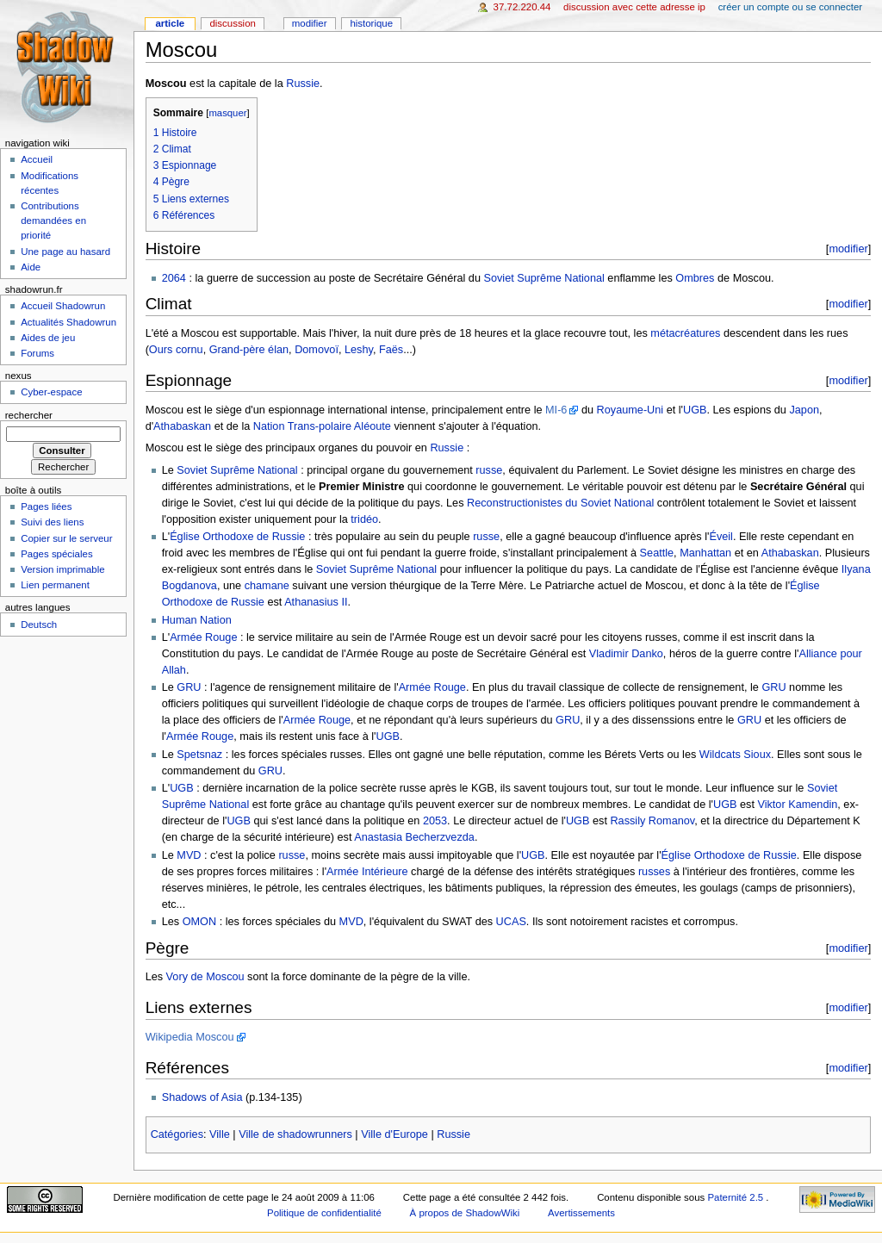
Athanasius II (315, 602)
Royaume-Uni (630, 410)
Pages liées (46, 506)
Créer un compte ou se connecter (790, 7)
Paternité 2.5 (736, 1197)
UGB (695, 410)
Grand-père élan (249, 350)
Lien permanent (55, 585)
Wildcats (720, 755)
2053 (435, 821)
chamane (267, 586)
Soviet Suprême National (544, 278)
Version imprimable (62, 569)
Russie (303, 84)
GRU (189, 687)
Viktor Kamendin (797, 805)
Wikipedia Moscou (190, 1037)
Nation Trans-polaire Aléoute (322, 426)
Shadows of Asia (202, 1097)
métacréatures (685, 333)
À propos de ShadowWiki (465, 1213)
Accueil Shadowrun (63, 306)
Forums (37, 353)
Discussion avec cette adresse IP (634, 7)
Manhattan (705, 553)
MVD (189, 855)
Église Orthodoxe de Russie (237, 537)
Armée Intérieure (367, 872)
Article (169, 23)
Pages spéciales (56, 554)
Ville (219, 1134)
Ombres (694, 278)
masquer (227, 113)
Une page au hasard (65, 251)
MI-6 (556, 410)
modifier (848, 248)
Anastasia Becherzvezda (414, 837)
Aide (30, 267)
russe (488, 470)
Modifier (309, 23)
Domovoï (317, 350)
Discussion (232, 23)
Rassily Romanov (652, 821)
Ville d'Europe (394, 1134)
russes (654, 872)
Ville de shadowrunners (295, 1134)
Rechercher (29, 415)
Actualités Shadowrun (68, 322)
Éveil (721, 537)
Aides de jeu (48, 338)
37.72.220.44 (522, 7)
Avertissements (581, 1213)
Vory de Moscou (205, 977)
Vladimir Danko (626, 654)
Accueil (37, 159)
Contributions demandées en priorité (53, 220)
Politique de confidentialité (324, 1213)
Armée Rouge (203, 637)
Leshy (359, 350)
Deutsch (39, 624)
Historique (371, 23)
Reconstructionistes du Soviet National (560, 503)
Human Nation (197, 620)
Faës (391, 350)
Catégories (177, 1134)
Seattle (657, 553)
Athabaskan (182, 426)
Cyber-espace (51, 392)
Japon (804, 410)
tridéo (364, 519)
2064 (174, 278)
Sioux (757, 755)
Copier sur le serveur (66, 538)
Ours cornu (176, 350)
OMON (199, 922)
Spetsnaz (199, 755)
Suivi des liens (52, 522)
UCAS (511, 922)
